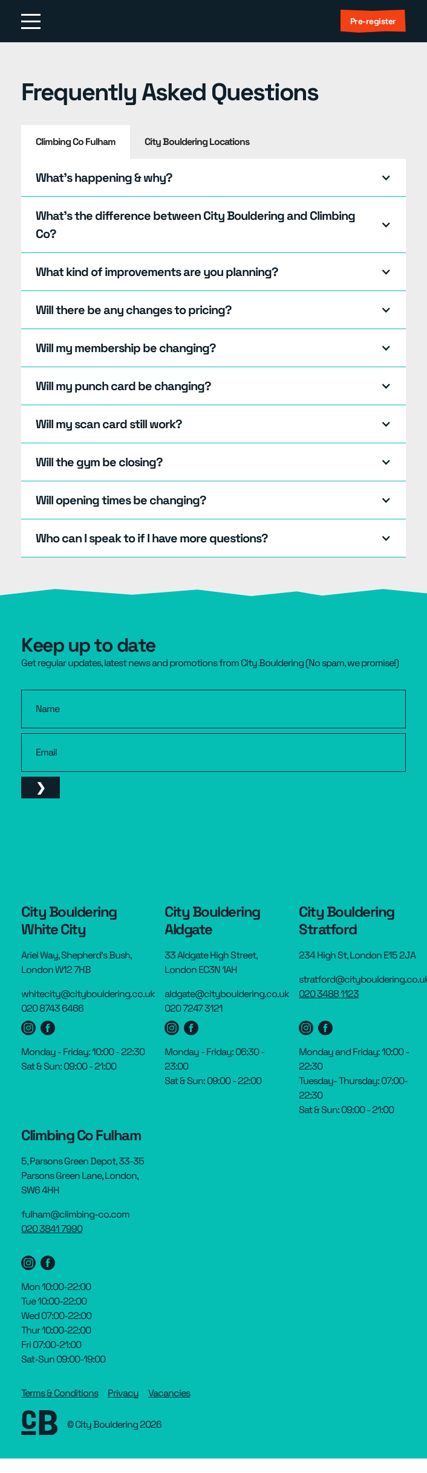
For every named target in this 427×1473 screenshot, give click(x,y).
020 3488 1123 (329, 993)
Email (46, 752)
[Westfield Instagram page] (28, 1028)
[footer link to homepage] (39, 1424)
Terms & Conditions (59, 1393)
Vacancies (169, 1393)
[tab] (75, 142)
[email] (213, 752)
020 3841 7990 (51, 1228)
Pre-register (373, 21)
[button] (213, 177)
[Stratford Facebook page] (325, 1028)
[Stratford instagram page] (306, 1028)
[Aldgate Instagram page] (172, 1028)
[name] (213, 709)
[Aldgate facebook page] (191, 1028)
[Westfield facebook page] (48, 1028)
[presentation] (113, 836)
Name (47, 709)
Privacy (123, 1393)
